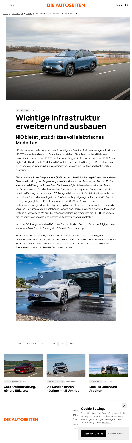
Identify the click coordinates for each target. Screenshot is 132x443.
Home (5, 13)
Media (75, 410)
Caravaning (96, 382)
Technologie (17, 13)
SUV (71, 344)
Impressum (78, 424)
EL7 (62, 344)
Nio (19, 344)
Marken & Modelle (13, 382)
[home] (66, 5)
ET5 (44, 344)
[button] (9, 5)
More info (106, 422)
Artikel (29, 13)
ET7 (53, 344)
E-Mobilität (31, 344)
